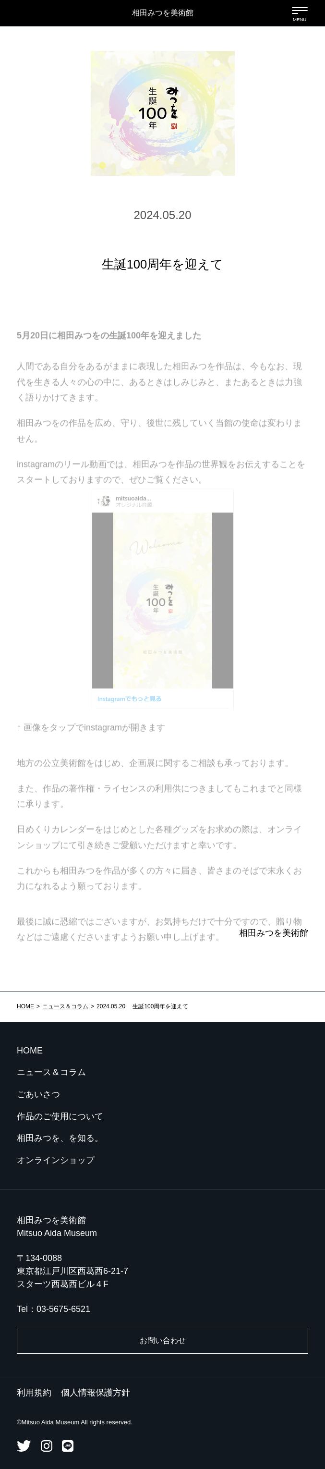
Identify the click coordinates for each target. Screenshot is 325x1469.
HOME (25, 1006)
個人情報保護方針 (95, 1392)
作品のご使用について (60, 1116)
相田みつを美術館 (162, 13)
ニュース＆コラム (65, 1006)
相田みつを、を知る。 (60, 1138)
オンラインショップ (56, 1160)
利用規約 (34, 1392)
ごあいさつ (38, 1094)
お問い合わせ (163, 1340)
